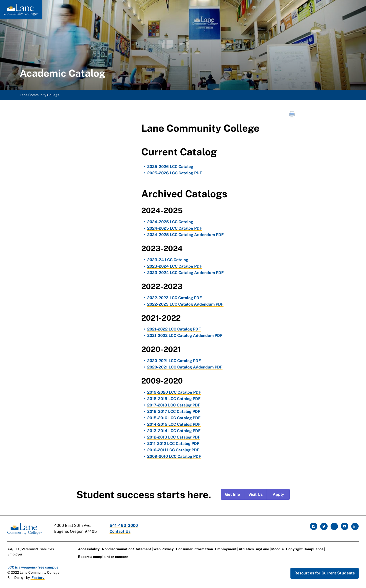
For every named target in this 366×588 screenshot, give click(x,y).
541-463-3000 (124, 525)
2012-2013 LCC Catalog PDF (173, 437)
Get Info (232, 494)
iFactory (38, 578)
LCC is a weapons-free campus (32, 567)
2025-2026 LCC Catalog (170, 166)
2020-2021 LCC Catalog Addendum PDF (185, 367)
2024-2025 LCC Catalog (170, 222)
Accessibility (89, 549)
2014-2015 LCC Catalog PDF (174, 424)
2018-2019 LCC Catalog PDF (174, 398)
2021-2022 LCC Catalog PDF (174, 329)
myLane (262, 549)
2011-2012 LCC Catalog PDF (173, 443)
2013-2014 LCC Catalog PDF (174, 430)
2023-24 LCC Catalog (167, 259)
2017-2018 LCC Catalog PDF (173, 405)
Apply (278, 494)
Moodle (277, 549)
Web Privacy (163, 549)
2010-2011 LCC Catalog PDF (173, 450)
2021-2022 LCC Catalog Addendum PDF (185, 335)
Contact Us (120, 531)
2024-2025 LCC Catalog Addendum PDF (185, 234)
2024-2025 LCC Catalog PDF (174, 228)
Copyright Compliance (304, 549)
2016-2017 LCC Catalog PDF (173, 411)
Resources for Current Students (324, 573)
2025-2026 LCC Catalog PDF (174, 173)
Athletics (246, 549)
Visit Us (255, 494)
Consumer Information (194, 549)
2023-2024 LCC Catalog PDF (174, 266)
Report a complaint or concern (103, 557)
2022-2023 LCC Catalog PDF (174, 297)
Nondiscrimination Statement (126, 549)
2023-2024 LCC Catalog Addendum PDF (185, 272)
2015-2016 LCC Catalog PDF (174, 418)
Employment (226, 549)
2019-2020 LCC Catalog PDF (174, 392)
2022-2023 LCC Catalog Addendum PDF (185, 304)
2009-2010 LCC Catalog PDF (174, 456)
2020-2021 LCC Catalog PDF (174, 360)
